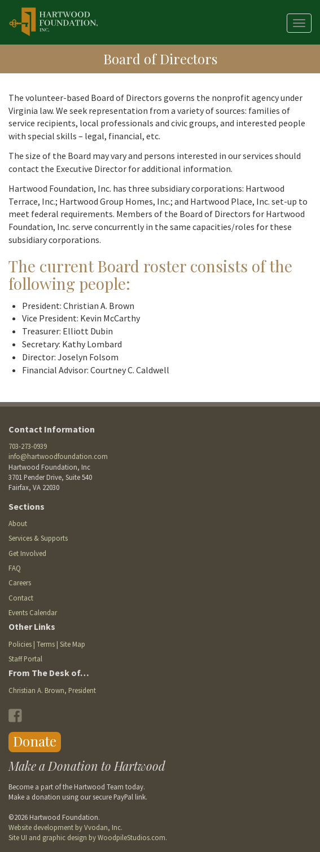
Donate (34, 741)
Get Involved (27, 553)
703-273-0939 (27, 446)
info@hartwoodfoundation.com (58, 456)
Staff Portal (25, 658)
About (17, 523)
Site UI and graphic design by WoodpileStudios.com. (87, 837)
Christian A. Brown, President (52, 690)
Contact (20, 597)
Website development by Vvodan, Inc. (65, 827)
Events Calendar (32, 612)
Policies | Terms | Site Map (46, 643)
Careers (19, 582)
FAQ (14, 567)
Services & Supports (38, 537)
